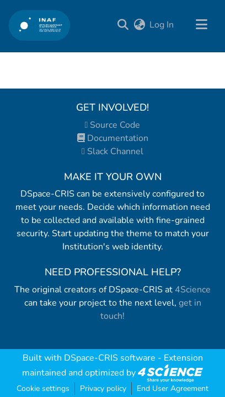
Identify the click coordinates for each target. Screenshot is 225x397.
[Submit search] (123, 24)
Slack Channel (112, 151)
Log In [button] (162, 25)
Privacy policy (103, 388)
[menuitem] (139, 24)
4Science (193, 290)
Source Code (113, 125)
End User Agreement (172, 388)
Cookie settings (43, 388)
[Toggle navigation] (201, 24)
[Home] (39, 25)
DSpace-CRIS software (110, 358)
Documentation (112, 138)
